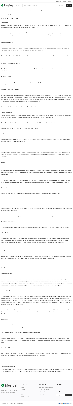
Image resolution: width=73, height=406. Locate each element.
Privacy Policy (42, 392)
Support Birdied (25, 396)
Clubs (3, 10)
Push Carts (25, 10)
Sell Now (69, 5)
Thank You (41, 394)
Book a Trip (23, 394)
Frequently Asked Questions (46, 387)
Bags (30, 10)
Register (69, 1)
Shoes (7, 10)
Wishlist (61, 5)
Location (58, 1)
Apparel (12, 10)
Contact (23, 389)
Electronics (18, 10)
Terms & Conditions (44, 389)
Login (64, 1)
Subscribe (68, 395)
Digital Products (44, 10)
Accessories (35, 10)
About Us (23, 392)
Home (2, 14)
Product (18, 5)
